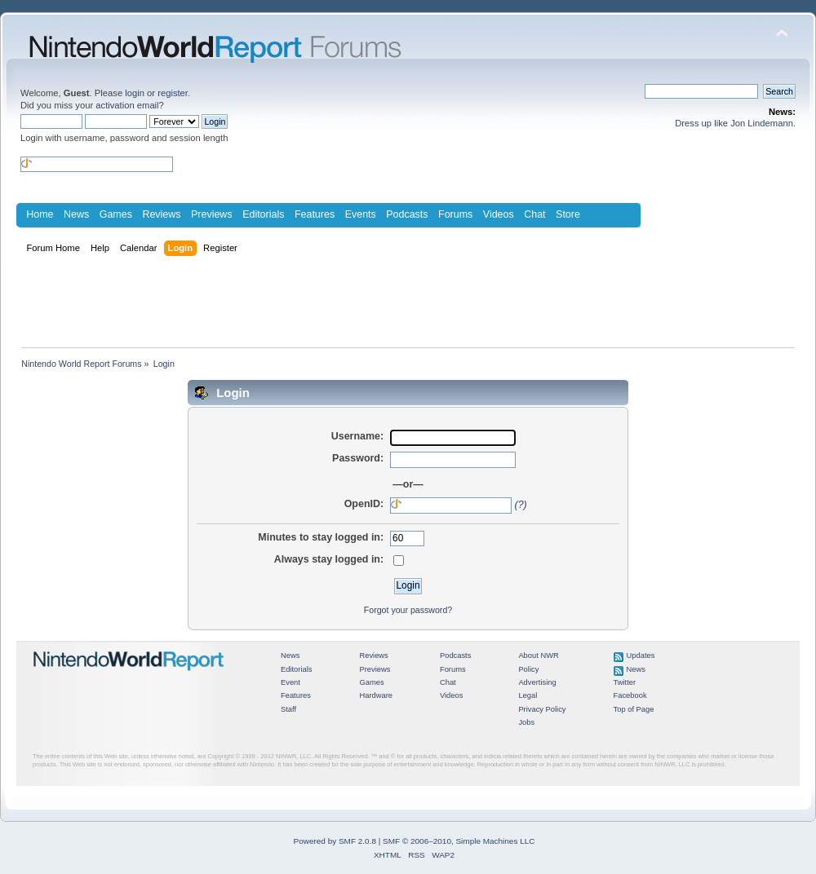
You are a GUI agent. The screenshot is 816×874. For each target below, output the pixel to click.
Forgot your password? (408, 610)
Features (315, 214)
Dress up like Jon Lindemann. (735, 123)
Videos (498, 214)
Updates (641, 655)
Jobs (526, 722)
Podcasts (407, 214)
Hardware (375, 695)
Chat (534, 214)
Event (290, 682)
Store (568, 214)
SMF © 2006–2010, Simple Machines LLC (458, 840)
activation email (126, 105)
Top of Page (634, 709)
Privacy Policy (541, 709)
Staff (288, 709)
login (134, 93)
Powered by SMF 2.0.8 (335, 840)
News (76, 214)
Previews (212, 214)
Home (39, 214)
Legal (527, 695)
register (172, 93)
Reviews (161, 214)
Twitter (625, 682)
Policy (528, 669)
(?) (521, 504)
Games (116, 214)
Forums (455, 214)
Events (360, 214)
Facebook (630, 695)
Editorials (263, 214)
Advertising (537, 682)
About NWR (538, 655)
